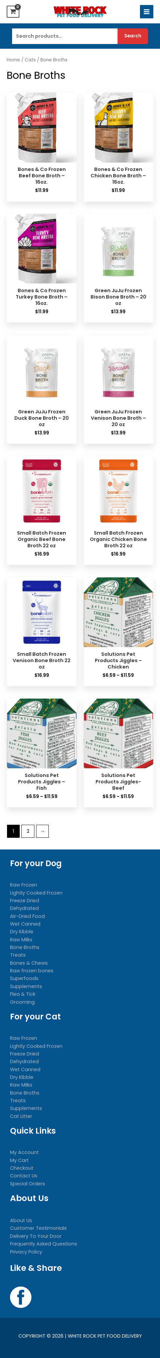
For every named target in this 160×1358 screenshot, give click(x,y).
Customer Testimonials (38, 1228)
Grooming (22, 1002)
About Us (21, 1220)
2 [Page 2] (28, 831)
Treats (18, 955)
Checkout (21, 1168)
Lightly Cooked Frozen (36, 893)
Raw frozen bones (31, 970)
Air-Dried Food (27, 916)
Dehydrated (24, 908)
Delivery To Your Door (35, 1236)
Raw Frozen (23, 885)
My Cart (19, 1160)
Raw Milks (21, 939)
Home (13, 60)
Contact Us (23, 1175)
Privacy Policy (26, 1251)
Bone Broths (24, 947)
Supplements (26, 986)
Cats (30, 60)
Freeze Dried (24, 900)
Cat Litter (21, 1116)
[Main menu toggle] (146, 11)
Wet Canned (25, 924)
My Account (24, 1152)
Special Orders (27, 1183)
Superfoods (24, 978)
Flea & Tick (22, 994)
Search (132, 36)
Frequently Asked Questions (43, 1243)
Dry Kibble (21, 931)
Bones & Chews (29, 963)
